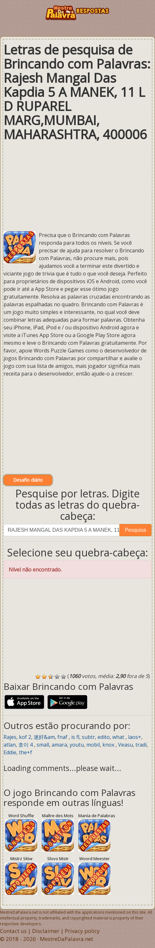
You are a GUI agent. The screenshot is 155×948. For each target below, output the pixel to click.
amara (59, 744)
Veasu (125, 744)
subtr (88, 737)
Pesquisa (135, 530)
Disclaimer (45, 931)
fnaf (63, 737)
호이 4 (26, 744)
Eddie (10, 752)
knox (109, 744)
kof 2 (25, 737)
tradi (141, 744)
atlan (10, 744)
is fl (75, 737)
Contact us (13, 931)
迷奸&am (44, 737)
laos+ (134, 737)
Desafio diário (28, 480)
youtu (77, 744)
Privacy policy (82, 931)
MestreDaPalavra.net (66, 939)
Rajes (10, 737)
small (43, 744)
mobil (93, 744)
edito (104, 737)
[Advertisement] (77, 186)
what (118, 737)
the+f (25, 752)
